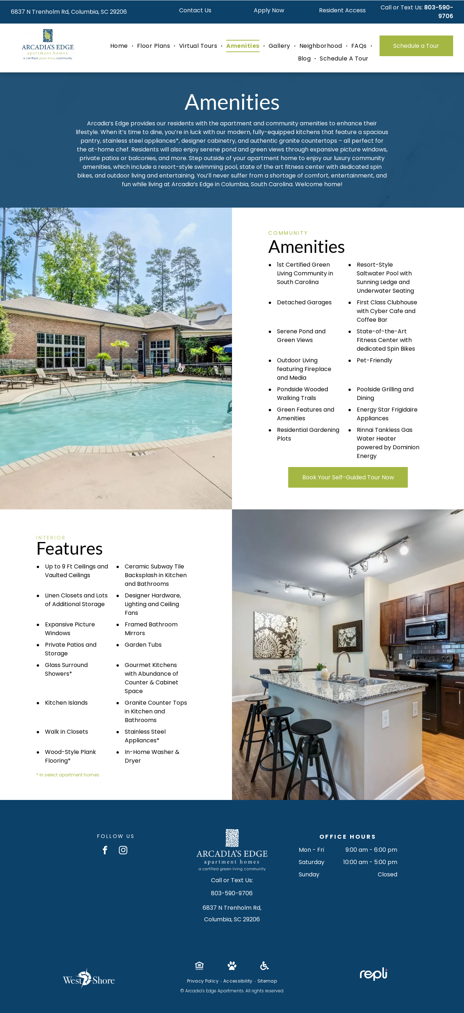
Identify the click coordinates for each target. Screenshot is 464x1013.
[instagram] (123, 851)
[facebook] (105, 851)
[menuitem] (120, 46)
